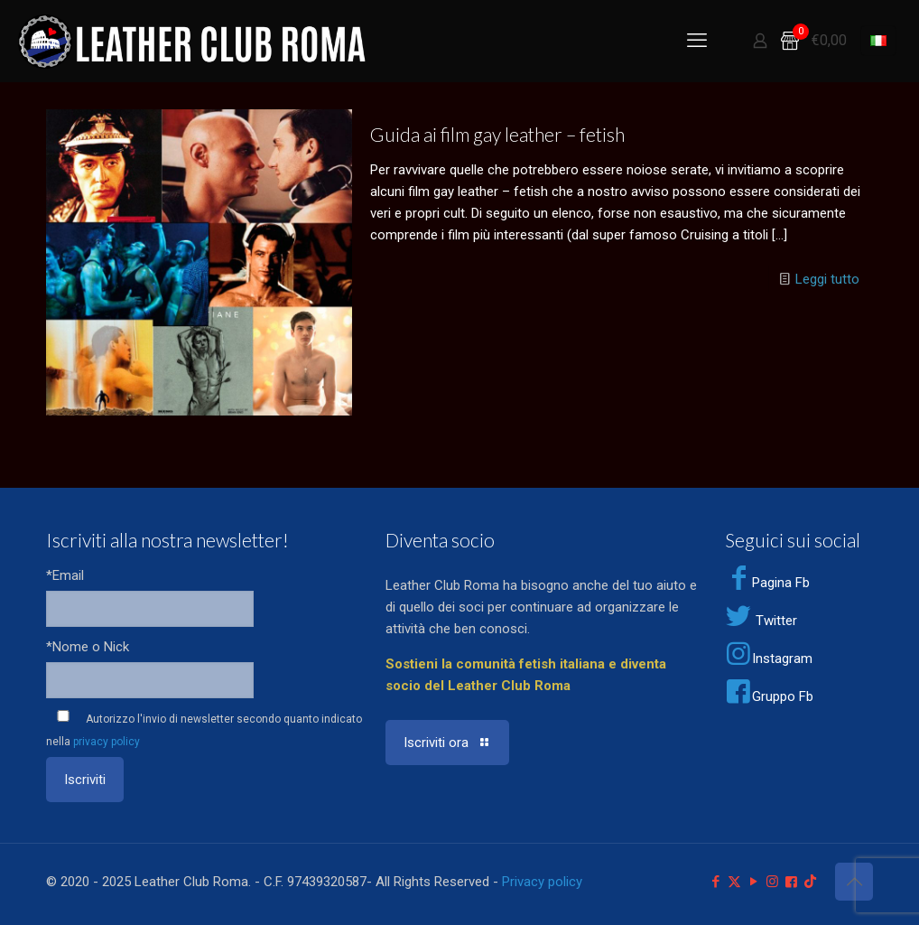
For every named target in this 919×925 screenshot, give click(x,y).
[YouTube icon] (753, 882)
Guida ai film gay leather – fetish (497, 134)
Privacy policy (542, 882)
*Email (65, 575)
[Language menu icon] (878, 40)
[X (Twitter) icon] (734, 882)
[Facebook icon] (715, 882)
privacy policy (106, 741)
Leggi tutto (827, 279)
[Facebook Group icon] (791, 882)
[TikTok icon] (810, 882)
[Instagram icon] (772, 882)
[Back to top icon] (854, 882)
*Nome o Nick (87, 647)
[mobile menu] (697, 40)
